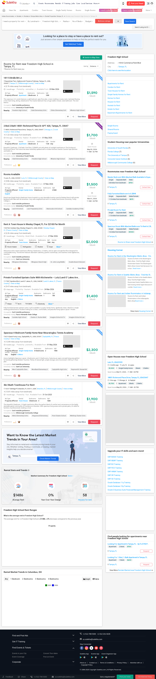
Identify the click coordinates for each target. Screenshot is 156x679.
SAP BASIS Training (115, 457)
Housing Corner (115, 250)
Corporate (43, 664)
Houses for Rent (114, 102)
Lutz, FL (24, 178)
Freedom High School (19, 111)
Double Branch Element (77, 262)
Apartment (22, 96)
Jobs (77, 3)
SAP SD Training (114, 479)
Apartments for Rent (116, 84)
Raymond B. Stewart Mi (79, 370)
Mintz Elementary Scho (20, 416)
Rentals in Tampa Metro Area (33, 17)
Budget (88, 22)
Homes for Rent (114, 99)
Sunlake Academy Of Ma (74, 209)
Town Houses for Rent (116, 91)
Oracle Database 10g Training (119, 486)
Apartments (24, 10)
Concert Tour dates (50, 655)
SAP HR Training (114, 475)
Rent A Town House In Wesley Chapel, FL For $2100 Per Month (34, 225)
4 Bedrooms (53, 580)
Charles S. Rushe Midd (38, 318)
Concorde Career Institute (119, 159)
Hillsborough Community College (27, 413)
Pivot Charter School (59, 416)
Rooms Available (12, 175)
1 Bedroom (15, 580)
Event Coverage (18, 658)
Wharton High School (77, 111)
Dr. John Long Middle (58, 262)
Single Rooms (90, 10)
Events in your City (19, 655)
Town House (23, 243)
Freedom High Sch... (51, 22)
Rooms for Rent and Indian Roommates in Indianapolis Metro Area (130, 294)
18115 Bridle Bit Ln (13, 78)
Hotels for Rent (113, 110)
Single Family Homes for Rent (119, 95)
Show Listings (104, 22)
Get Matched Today (73, 44)
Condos (35, 10)
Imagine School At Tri (57, 318)
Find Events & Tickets (43, 649)
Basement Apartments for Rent (120, 113)
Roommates (53, 3)
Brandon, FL (41, 389)
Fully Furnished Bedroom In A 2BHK (122, 194)
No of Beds (77, 22)
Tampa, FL (13, 84)
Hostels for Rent (114, 106)
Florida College (114, 152)
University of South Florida (25, 108)
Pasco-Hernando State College (26, 315)
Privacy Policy (122, 664)
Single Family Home (26, 190)
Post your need (125, 677)
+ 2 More (19, 300)
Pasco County (12, 231)
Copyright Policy (87, 666)
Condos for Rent (114, 88)
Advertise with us (136, 664)
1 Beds (121, 560)
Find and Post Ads (43, 637)
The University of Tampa (118, 156)
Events (45, 3)
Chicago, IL (49, 130)
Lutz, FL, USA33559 (115, 363)
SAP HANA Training (115, 472)
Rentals (62, 3)
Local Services (90, 3)
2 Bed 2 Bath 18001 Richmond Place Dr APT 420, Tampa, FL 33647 (36, 126)
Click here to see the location (119, 71)
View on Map (39, 84)
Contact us (93, 664)
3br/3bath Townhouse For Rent (19, 385)
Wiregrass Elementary (19, 262)
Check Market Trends (48, 458)
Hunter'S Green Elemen (77, 159)
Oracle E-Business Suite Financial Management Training (129, 490)
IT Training (70, 3)
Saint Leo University (22, 260)
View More (82, 117)
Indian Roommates (8, 17)
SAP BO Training (114, 464)
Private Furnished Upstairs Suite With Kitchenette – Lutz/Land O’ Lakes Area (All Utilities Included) (42, 278)
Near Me (12, 10)
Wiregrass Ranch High (38, 262)
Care (82, 3)
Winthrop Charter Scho (77, 416)
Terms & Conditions (107, 664)
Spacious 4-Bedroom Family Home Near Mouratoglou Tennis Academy (38, 333)
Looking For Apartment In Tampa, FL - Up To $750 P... (128, 544)
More (100, 3)
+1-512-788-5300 (89, 636)
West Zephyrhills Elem (19, 370)
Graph (86, 580)
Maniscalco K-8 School (54, 209)
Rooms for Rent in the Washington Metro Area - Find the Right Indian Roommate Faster (130, 256)
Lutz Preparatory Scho (34, 209)
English (7, 194)
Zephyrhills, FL (48, 337)
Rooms (78, 10)
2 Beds (121, 547)
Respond (94, 117)
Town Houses (47, 10)
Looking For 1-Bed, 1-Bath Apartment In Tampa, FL (127, 558)
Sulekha (9, 3)
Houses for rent (85, 501)
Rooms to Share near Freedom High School (135, 243)
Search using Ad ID (142, 28)
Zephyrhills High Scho (59, 370)
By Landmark (33, 22)
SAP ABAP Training (115, 461)
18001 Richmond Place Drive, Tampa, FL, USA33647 (128, 378)
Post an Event (48, 658)
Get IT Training (43, 643)
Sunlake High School (19, 318)
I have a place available (131, 10)
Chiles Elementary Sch (58, 111)
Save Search (130, 22)
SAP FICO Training (115, 468)
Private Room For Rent (117, 210)
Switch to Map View (91, 58)
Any (6, 580)
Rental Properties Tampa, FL (54, 17)
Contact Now (146, 188)
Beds (70, 477)
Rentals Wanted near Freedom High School (135, 571)
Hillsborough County (26, 84)
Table (96, 580)
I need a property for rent (13, 22)
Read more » (137, 269)
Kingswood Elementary (40, 416)
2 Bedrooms (27, 580)
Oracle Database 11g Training (119, 483)
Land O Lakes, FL (50, 282)
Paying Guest (113, 133)
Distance (94, 67)
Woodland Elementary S (40, 370)
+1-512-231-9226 (103, 636)
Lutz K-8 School (17, 209)
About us (83, 664)
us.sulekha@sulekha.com (92, 641)
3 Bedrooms (40, 580)
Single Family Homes (64, 10)
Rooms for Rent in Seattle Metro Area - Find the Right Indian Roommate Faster (130, 275)
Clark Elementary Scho (38, 111)
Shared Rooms (113, 130)
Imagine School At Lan (76, 318)
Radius (66, 22)
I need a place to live (108, 10)
